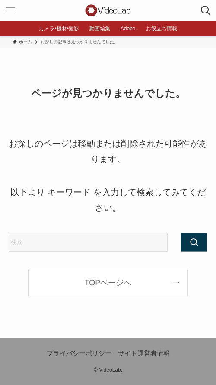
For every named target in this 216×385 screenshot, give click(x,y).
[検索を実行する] (194, 242)
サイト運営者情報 (144, 353)
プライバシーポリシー (79, 353)
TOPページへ (108, 282)
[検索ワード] (88, 242)
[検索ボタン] (205, 10)
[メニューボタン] (10, 10)
